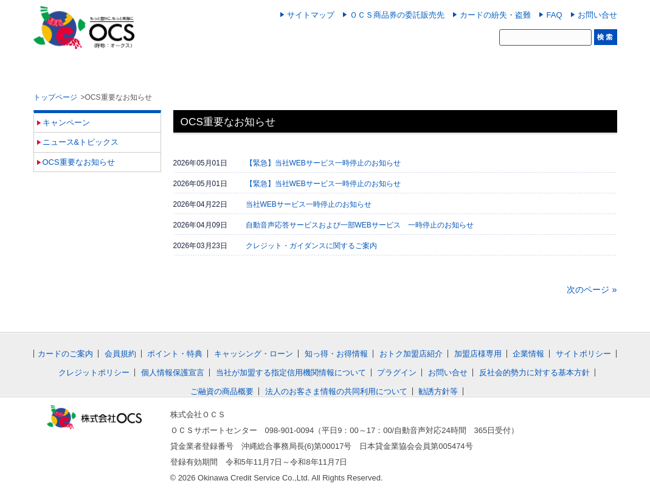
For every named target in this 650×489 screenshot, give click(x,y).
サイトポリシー (583, 354)
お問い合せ (597, 14)
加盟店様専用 (478, 354)
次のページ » (592, 289)
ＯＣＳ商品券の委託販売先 (397, 14)
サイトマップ (310, 14)
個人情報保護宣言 (172, 372)
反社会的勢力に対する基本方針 (534, 372)
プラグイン (397, 372)
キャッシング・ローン (253, 354)
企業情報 (528, 354)
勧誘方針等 (438, 391)
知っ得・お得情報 (336, 354)
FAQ (554, 14)
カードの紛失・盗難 (495, 14)
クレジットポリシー (94, 372)
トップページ (55, 97)
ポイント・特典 (174, 354)
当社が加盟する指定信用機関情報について (291, 372)
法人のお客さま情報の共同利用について (336, 391)
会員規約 (120, 354)
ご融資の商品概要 (222, 391)
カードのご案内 (65, 354)
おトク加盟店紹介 (411, 354)
